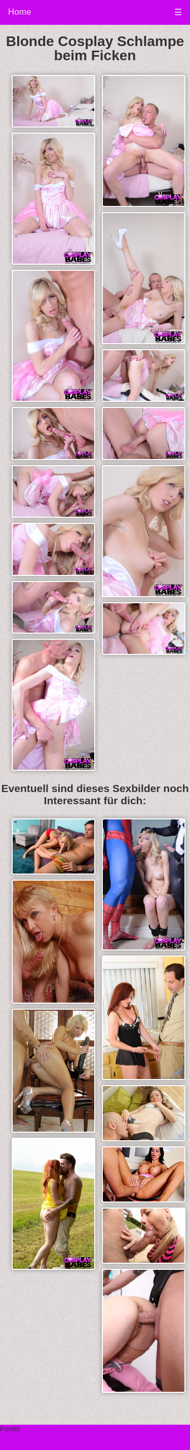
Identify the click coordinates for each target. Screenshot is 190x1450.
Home (19, 12)
